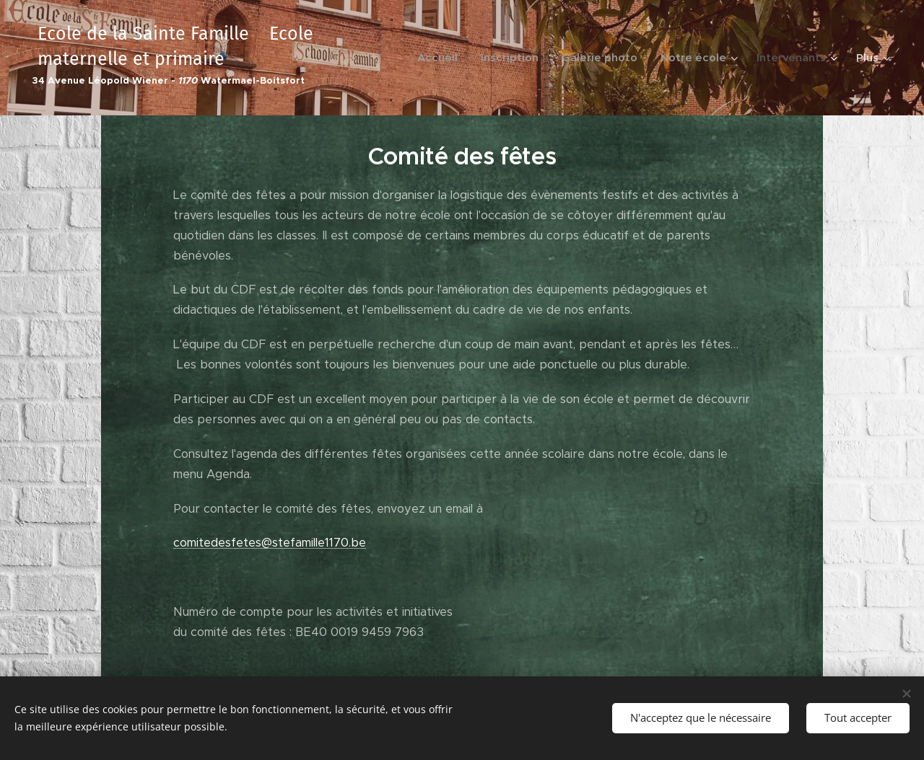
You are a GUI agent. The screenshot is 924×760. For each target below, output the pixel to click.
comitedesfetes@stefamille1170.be (269, 542)
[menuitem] (441, 58)
